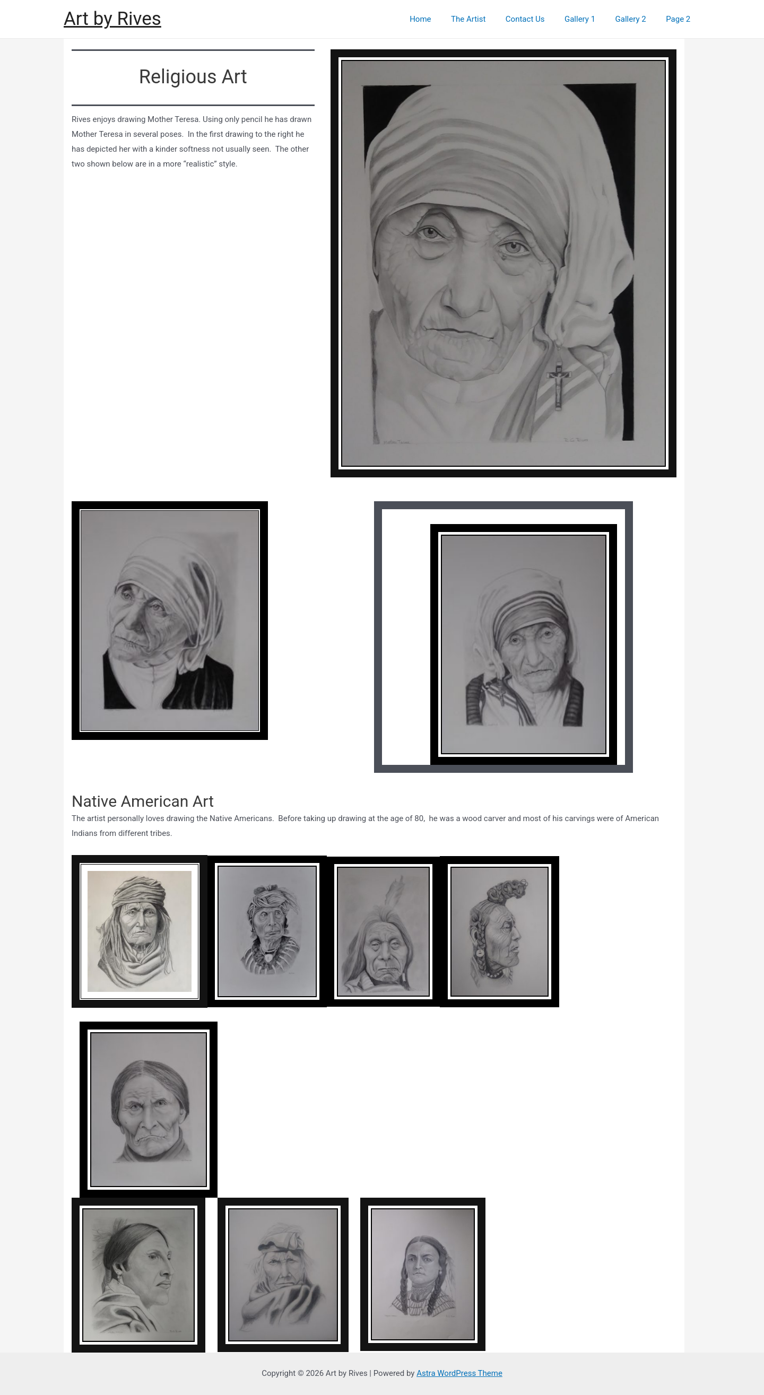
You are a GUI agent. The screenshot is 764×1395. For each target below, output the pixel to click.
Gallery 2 (636, 19)
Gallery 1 (590, 19)
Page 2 (680, 19)
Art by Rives (112, 19)
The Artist (486, 19)
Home (442, 19)
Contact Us (539, 19)
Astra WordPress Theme (459, 1373)
